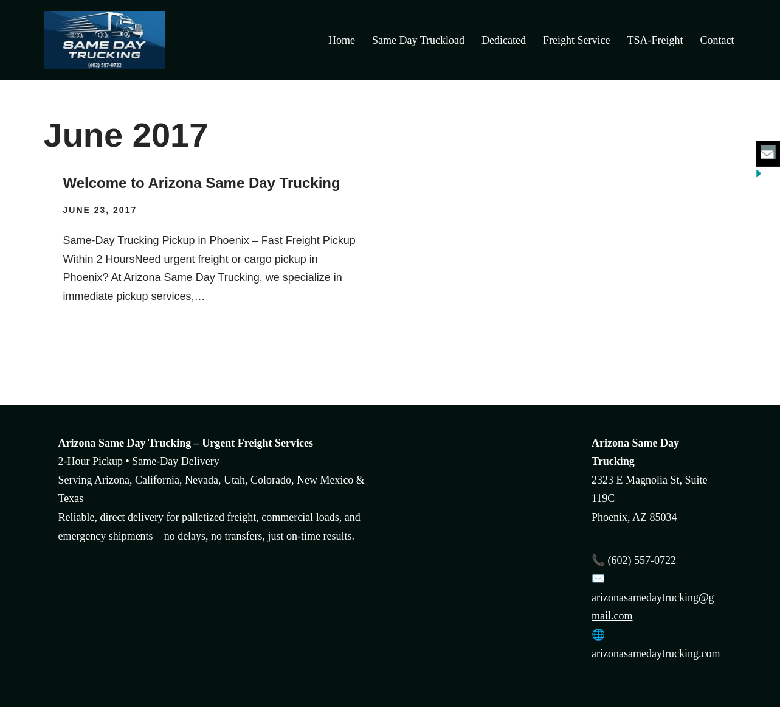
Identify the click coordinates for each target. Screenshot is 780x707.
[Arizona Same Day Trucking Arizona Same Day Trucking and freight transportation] (107, 40)
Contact (717, 40)
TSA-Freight (655, 40)
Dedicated (503, 40)
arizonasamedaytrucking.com (656, 653)
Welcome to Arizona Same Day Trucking (201, 183)
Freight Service (576, 40)
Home (341, 40)
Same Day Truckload (418, 40)
